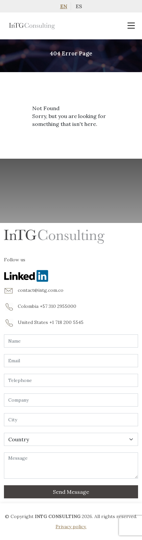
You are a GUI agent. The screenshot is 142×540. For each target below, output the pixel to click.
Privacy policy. (71, 527)
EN (63, 6)
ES (79, 6)
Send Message (71, 492)
